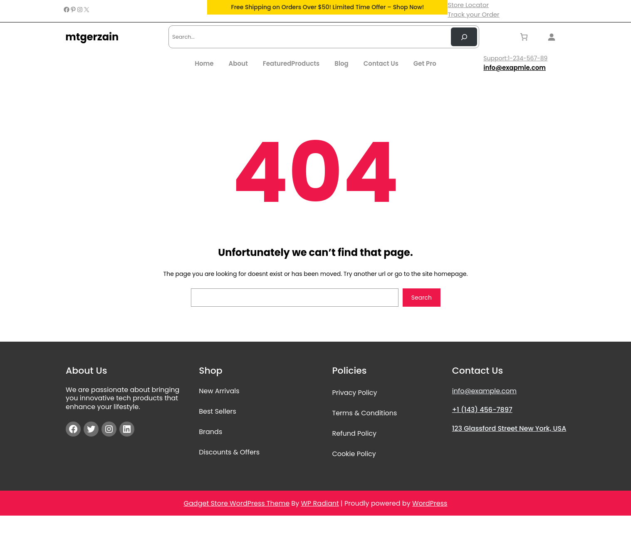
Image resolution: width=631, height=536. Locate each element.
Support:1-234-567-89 (515, 58)
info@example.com (484, 391)
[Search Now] (464, 36)
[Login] (553, 36)
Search (421, 297)
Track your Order (473, 14)
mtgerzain (92, 37)
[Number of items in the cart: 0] (524, 36)
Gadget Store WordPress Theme (237, 503)
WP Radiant (320, 503)
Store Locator (468, 4)
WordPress (430, 503)
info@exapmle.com (514, 67)
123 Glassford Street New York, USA (509, 428)
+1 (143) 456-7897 (482, 409)
